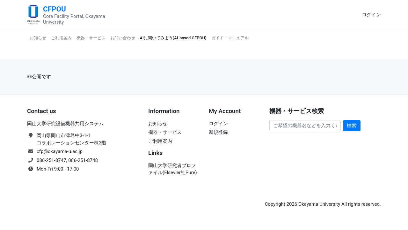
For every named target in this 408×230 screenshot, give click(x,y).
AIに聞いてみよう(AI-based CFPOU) (173, 37)
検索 (351, 125)
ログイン (371, 15)
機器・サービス (91, 37)
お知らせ (38, 37)
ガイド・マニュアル (230, 37)
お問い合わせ (122, 37)
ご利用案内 (61, 37)
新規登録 (218, 132)
